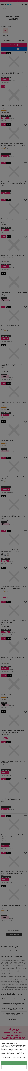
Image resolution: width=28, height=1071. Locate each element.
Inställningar (14, 1067)
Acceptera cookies (14, 1063)
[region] (14, 1055)
